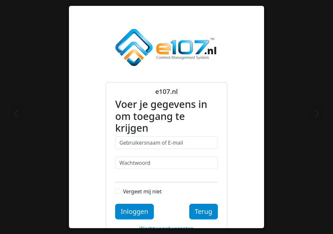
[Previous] (16, 113)
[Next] (316, 113)
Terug (203, 211)
